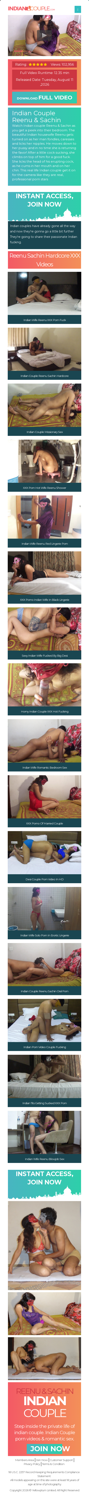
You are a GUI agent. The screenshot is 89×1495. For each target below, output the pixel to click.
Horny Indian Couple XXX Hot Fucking (44, 708)
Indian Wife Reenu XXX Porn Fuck (44, 317)
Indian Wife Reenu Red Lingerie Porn (45, 540)
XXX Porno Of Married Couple (44, 820)
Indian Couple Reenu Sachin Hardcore (44, 373)
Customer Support (61, 1454)
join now (44, 1445)
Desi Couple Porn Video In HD (44, 876)
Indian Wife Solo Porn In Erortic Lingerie (44, 932)
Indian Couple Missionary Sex (45, 428)
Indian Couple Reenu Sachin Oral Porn (44, 988)
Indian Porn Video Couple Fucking (44, 1044)
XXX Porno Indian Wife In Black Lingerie (44, 596)
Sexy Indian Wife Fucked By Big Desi (44, 652)
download (44, 96)
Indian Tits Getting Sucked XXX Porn (44, 1100)
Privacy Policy (32, 1458)
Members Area (24, 1454)
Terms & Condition (53, 1458)
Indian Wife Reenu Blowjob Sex (44, 1156)
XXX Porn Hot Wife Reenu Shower (44, 484)
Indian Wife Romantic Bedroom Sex (44, 764)
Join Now (42, 1454)
